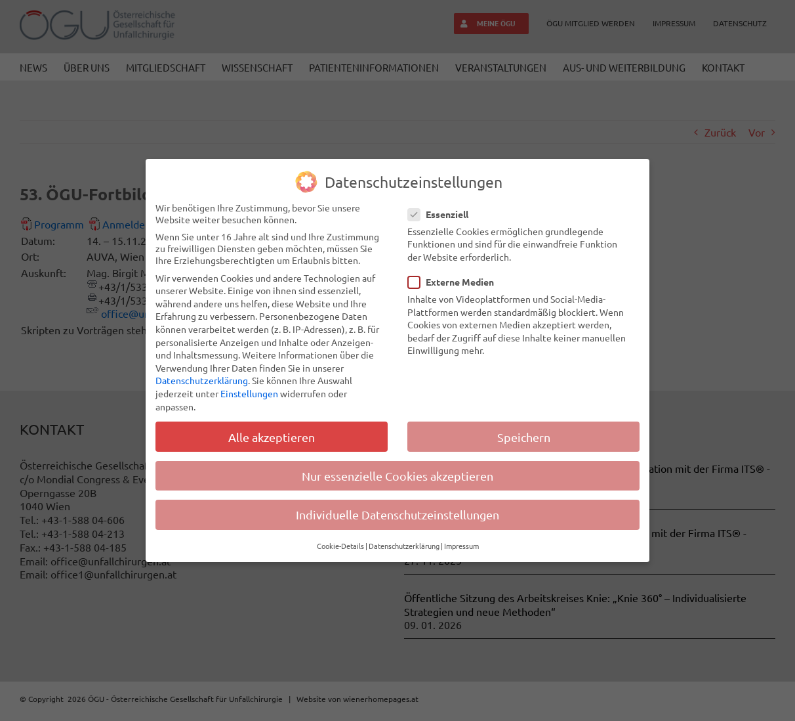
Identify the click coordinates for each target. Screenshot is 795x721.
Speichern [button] (523, 437)
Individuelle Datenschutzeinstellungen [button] (397, 514)
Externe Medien (456, 282)
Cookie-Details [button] (340, 545)
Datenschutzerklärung (201, 380)
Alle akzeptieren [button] (271, 437)
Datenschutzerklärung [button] (404, 545)
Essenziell (443, 214)
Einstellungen (249, 393)
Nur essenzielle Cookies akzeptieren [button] (397, 476)
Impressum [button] (461, 545)
